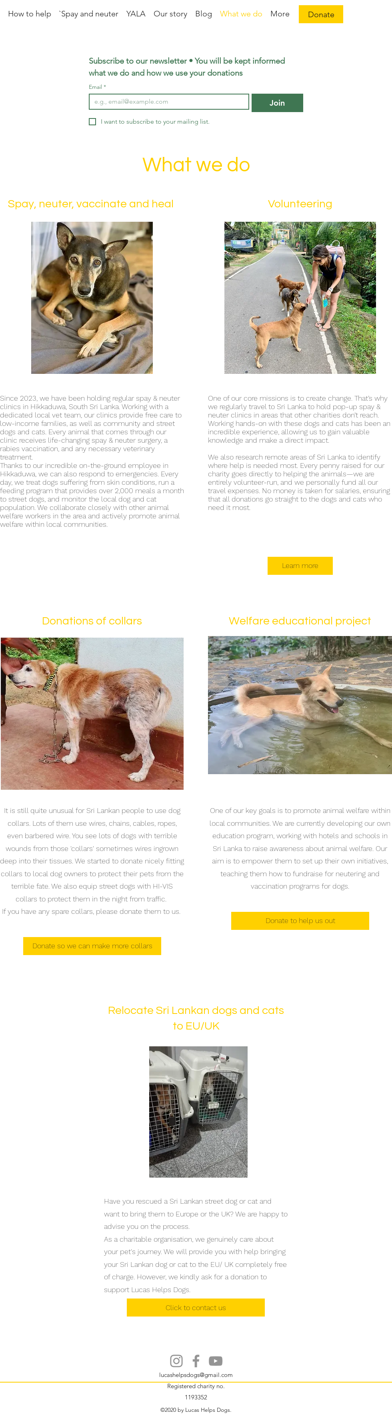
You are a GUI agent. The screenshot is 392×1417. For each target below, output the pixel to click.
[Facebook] (196, 1361)
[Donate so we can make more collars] (92, 946)
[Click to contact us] (196, 1308)
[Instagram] (176, 1361)
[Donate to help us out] (300, 921)
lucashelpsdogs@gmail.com (196, 1375)
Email (97, 87)
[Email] (167, 101)
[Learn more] (300, 566)
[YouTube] (215, 1361)
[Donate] (321, 14)
